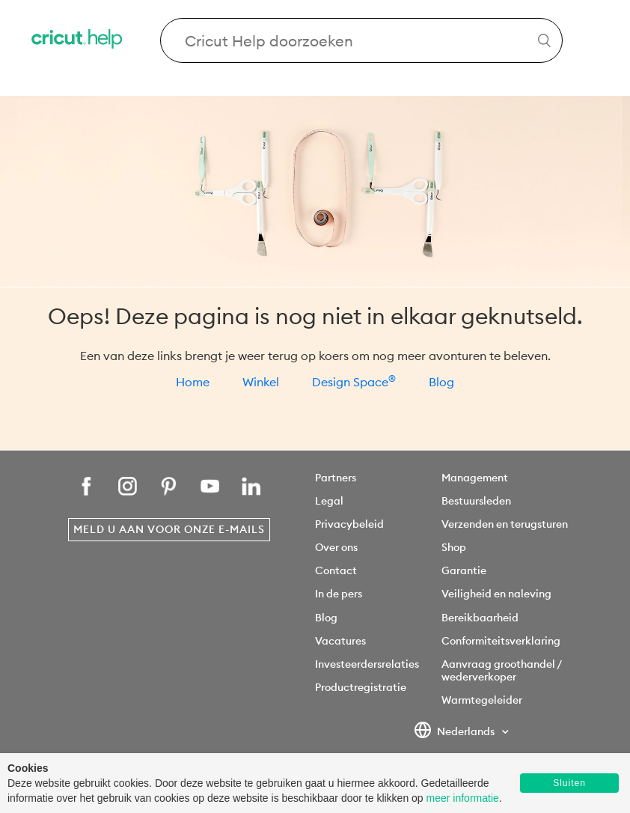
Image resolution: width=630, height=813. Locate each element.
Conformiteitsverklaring (500, 641)
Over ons (336, 547)
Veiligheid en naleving (496, 593)
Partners (335, 477)
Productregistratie (360, 687)
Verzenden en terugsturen (504, 524)
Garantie (463, 570)
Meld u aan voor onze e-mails (169, 529)
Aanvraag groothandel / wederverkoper (501, 670)
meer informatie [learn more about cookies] (462, 798)
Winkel (260, 381)
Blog (441, 381)
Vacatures (340, 641)
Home (193, 381)
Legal (329, 501)
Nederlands (456, 732)
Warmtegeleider (481, 700)
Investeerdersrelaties (367, 664)
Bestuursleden (476, 501)
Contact (336, 570)
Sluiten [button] (569, 783)
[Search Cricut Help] (361, 40)
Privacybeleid (349, 524)
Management (474, 477)
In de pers (338, 593)
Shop (453, 547)
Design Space (354, 381)
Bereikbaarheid (480, 617)
